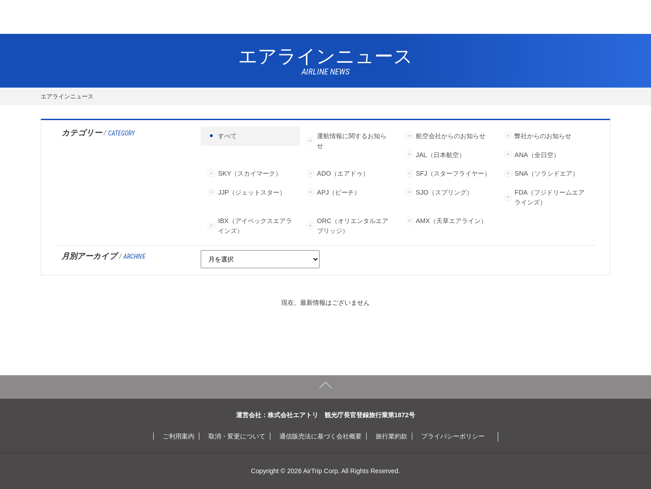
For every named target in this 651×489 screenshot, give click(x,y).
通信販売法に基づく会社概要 (320, 436)
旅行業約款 (391, 436)
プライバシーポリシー (453, 436)
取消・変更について (236, 436)
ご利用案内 (178, 436)
